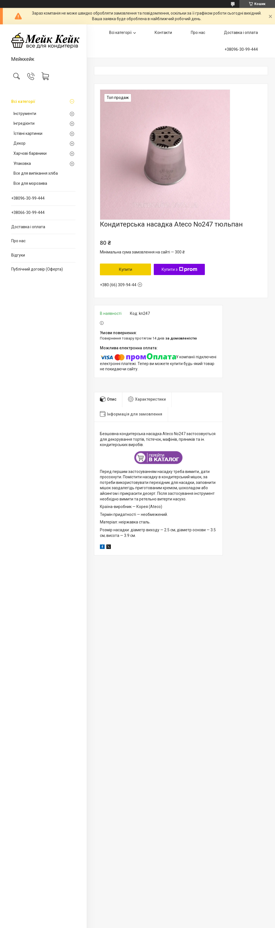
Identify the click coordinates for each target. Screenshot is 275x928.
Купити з (179, 269)
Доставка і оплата (28, 227)
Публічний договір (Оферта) (37, 269)
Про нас (18, 241)
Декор (19, 143)
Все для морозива (30, 183)
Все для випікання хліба (35, 173)
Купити (125, 269)
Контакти (163, 32)
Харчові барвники (30, 153)
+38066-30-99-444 (28, 212)
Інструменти (24, 113)
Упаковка (22, 163)
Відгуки (18, 255)
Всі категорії (23, 101)
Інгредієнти (24, 123)
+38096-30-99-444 (28, 198)
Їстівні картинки (27, 133)
